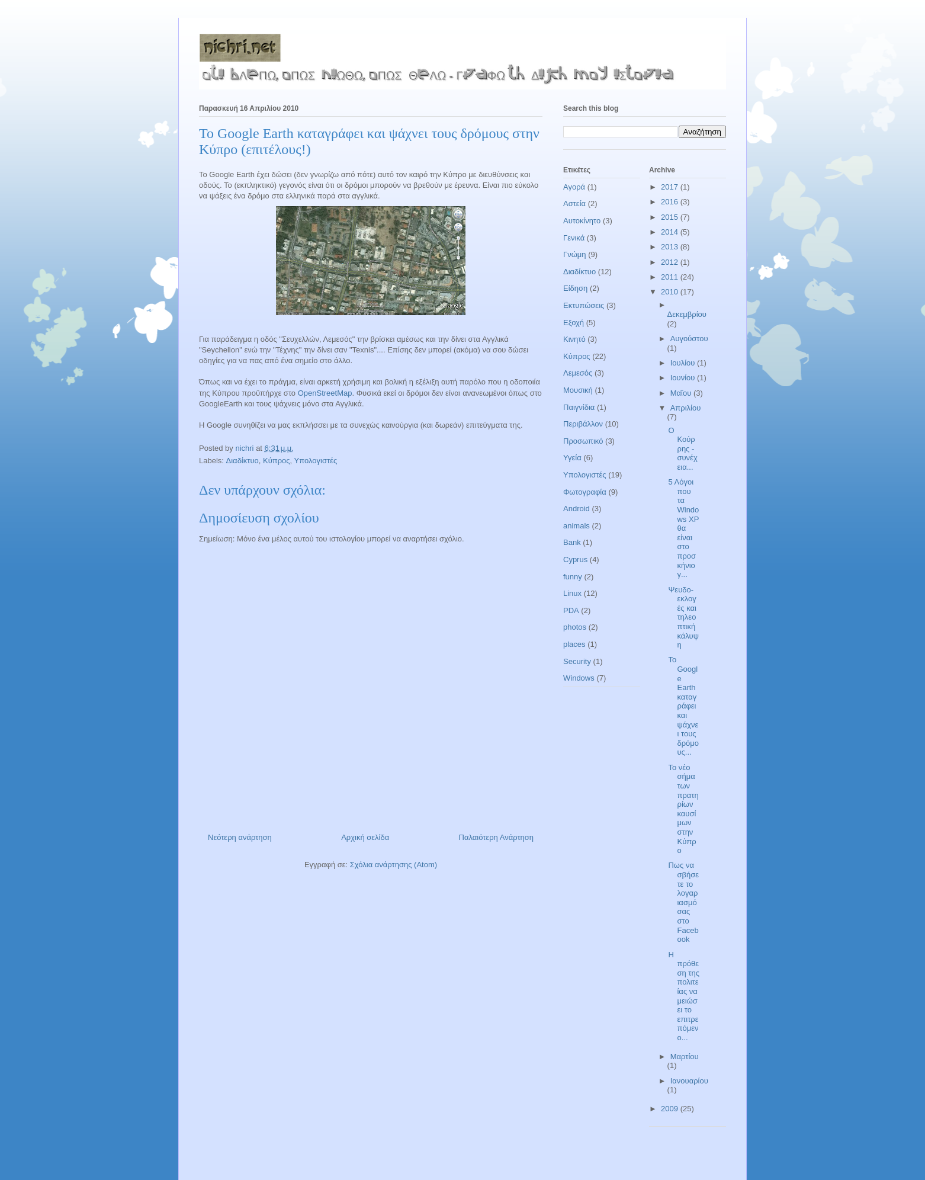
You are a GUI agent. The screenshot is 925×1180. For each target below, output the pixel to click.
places (574, 644)
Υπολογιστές (316, 460)
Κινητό (574, 339)
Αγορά (574, 186)
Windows (579, 678)
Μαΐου (681, 393)
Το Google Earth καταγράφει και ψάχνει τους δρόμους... (683, 705)
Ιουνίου (683, 377)
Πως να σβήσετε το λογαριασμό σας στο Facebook (683, 902)
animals (576, 525)
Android (576, 508)
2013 (670, 246)
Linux (572, 593)
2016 (670, 201)
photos (574, 627)
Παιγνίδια (579, 407)
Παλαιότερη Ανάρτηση (496, 837)
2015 (670, 217)
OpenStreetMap (325, 393)
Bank (572, 542)
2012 (670, 262)
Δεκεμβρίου (686, 314)
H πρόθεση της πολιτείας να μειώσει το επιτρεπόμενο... (683, 996)
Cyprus (575, 559)
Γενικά (573, 237)
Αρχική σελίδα (365, 837)
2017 (670, 186)
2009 (670, 1108)
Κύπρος (276, 460)
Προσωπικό (583, 441)
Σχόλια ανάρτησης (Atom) (393, 864)
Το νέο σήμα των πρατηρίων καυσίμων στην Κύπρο (683, 809)
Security (577, 661)
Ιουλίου (683, 362)
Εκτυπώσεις (583, 305)
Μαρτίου (684, 1056)
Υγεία (572, 457)
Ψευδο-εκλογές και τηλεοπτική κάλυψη (683, 617)
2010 (670, 291)
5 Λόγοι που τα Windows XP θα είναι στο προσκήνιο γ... (683, 528)
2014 (670, 231)
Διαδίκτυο (242, 460)
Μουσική (578, 390)
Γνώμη (574, 254)
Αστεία (574, 203)
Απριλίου (685, 407)
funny (572, 576)
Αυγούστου (689, 338)
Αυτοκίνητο (581, 220)
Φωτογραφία (584, 492)
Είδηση (575, 288)
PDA (571, 610)
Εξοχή (573, 322)
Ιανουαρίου (689, 1080)
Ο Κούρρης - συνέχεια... (682, 449)
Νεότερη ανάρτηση (240, 837)
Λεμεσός (577, 372)
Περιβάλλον (583, 423)
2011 (670, 276)
